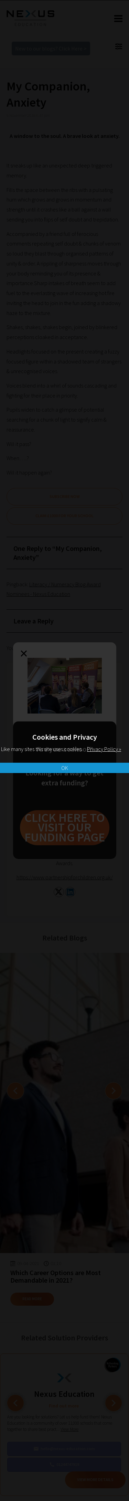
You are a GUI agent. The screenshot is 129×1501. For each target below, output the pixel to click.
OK (64, 767)
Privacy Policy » (104, 749)
